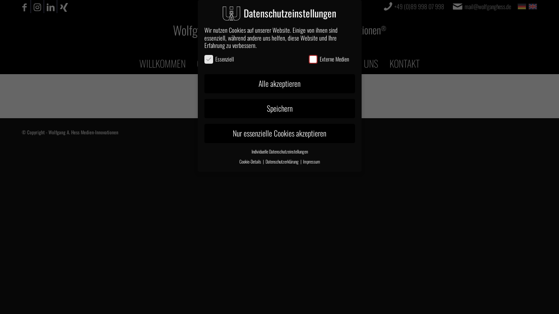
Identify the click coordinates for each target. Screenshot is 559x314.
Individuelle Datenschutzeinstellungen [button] (280, 151)
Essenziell (219, 59)
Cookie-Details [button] (250, 161)
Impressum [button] (311, 161)
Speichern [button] (280, 108)
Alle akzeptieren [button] (279, 83)
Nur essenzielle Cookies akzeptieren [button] (279, 133)
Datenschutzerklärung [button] (283, 161)
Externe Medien (329, 59)
